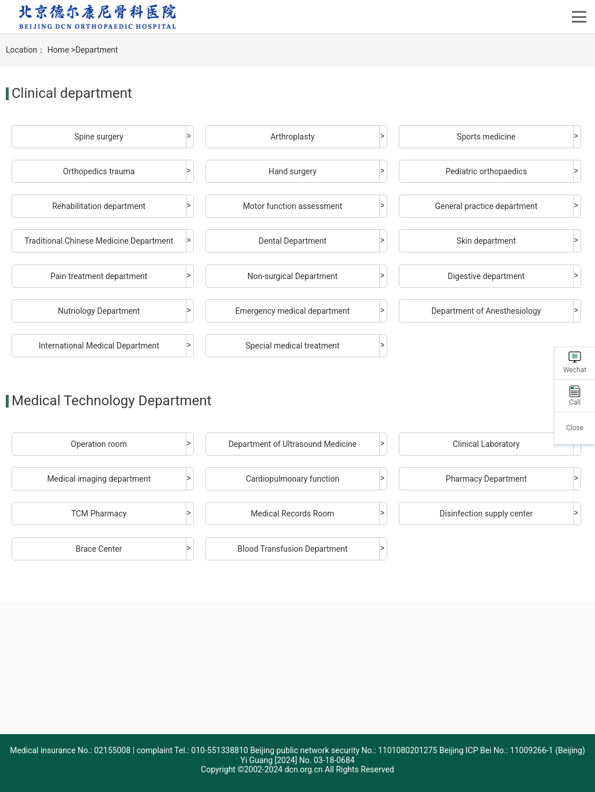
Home (58, 49)
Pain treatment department (99, 276)
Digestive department (485, 276)
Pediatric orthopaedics (486, 171)
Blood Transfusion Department (292, 548)
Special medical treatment (292, 345)
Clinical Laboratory (486, 444)
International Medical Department (99, 345)
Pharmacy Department (486, 478)
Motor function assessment (293, 206)
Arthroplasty (292, 136)
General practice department (486, 206)
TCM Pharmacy (99, 513)
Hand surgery (293, 171)
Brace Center (99, 548)
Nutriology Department (99, 311)
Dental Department (292, 240)
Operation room (99, 444)
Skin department (486, 240)
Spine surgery (99, 136)
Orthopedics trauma (99, 171)
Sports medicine (486, 136)
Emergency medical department (292, 311)
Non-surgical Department (292, 276)
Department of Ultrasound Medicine (293, 444)
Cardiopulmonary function (293, 478)
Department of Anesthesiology (486, 311)
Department (96, 49)
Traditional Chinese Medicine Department (98, 240)
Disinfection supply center (486, 513)
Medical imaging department (98, 478)
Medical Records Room (292, 513)
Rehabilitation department (98, 206)
